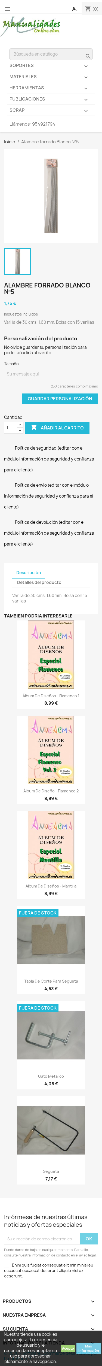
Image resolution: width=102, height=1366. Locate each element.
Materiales (51, 78)
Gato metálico (51, 1076)
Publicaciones (51, 100)
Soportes (51, 66)
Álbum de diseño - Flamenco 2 (51, 790)
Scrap (51, 111)
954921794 (43, 124)
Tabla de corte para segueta (51, 981)
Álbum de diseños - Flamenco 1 (51, 695)
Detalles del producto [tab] (39, 582)
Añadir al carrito (57, 427)
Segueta (51, 1171)
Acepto (68, 1348)
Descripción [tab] (28, 573)
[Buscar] (51, 54)
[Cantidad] (10, 428)
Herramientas (51, 89)
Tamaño (11, 363)
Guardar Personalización (60, 399)
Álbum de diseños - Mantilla (51, 886)
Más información (88, 1348)
